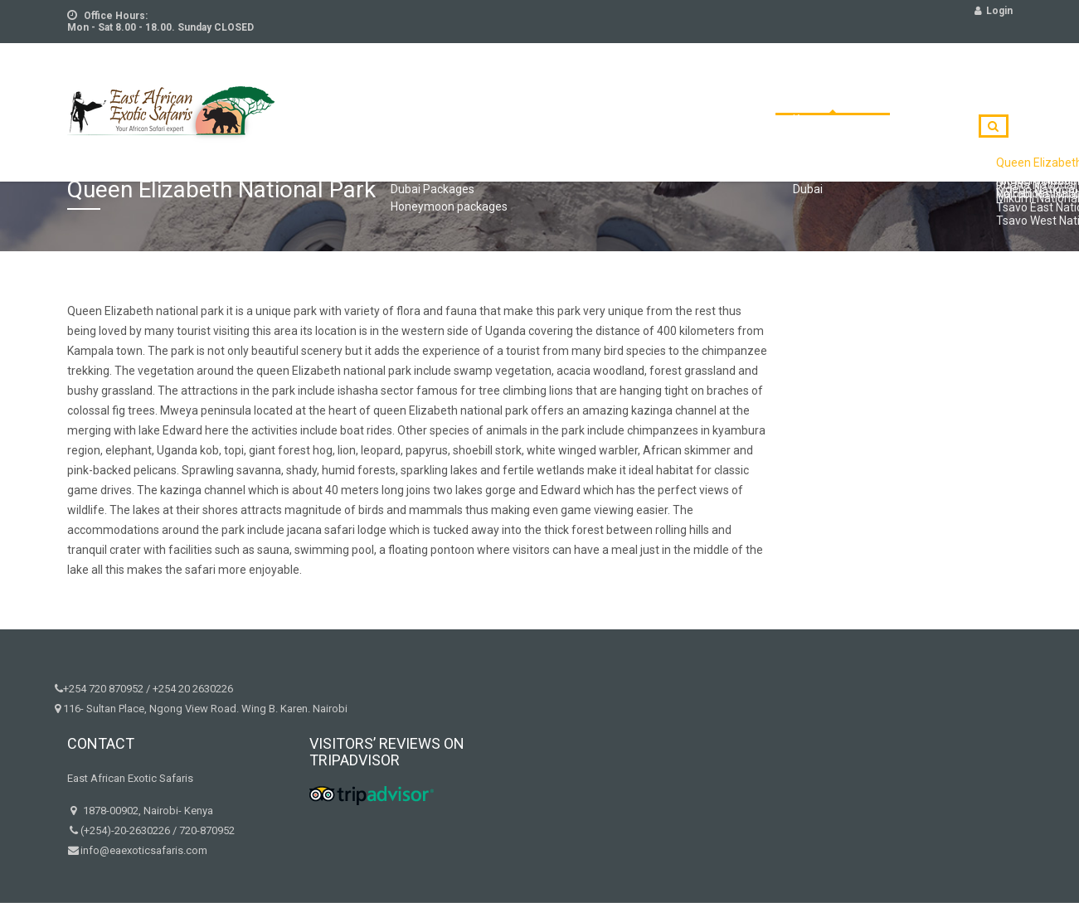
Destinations (774, 101)
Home (350, 101)
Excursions (500, 101)
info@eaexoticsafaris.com (143, 850)
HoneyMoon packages (634, 101)
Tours (415, 101)
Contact (874, 101)
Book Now (961, 101)
